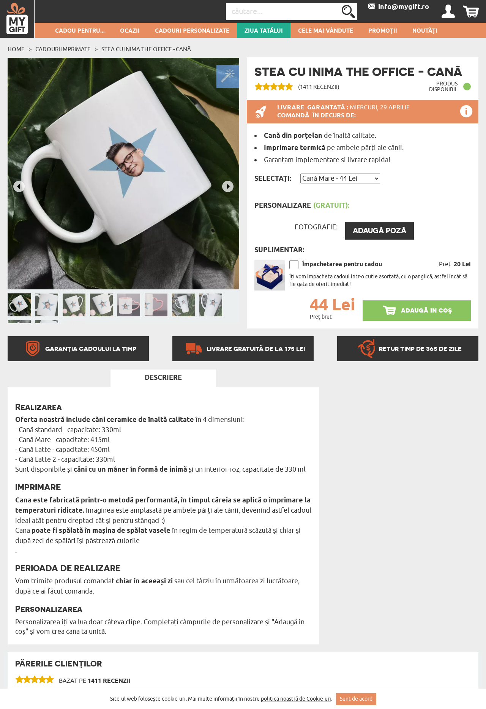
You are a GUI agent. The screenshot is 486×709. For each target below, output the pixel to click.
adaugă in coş (426, 310)
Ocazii (130, 31)
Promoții (382, 31)
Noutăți (424, 31)
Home (16, 49)
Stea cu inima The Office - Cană (146, 49)
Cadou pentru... (80, 31)
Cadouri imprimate (63, 49)
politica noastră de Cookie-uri (296, 699)
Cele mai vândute (325, 31)
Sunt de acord (356, 699)
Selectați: (272, 178)
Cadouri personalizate (192, 31)
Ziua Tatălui (264, 31)
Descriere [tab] (163, 377)
